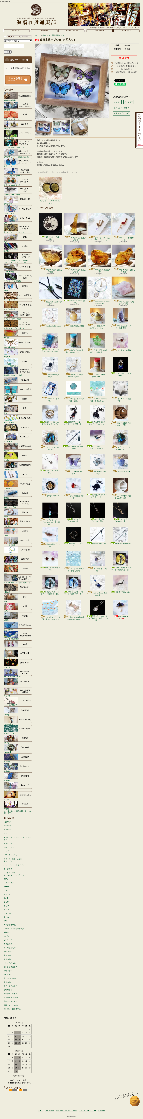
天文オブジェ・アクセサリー (18, 228)
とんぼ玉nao (18, 626)
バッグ (6, 890)
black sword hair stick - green (73, 439)
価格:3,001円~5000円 (121, 113)
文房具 (18, 247)
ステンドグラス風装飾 (18, 277)
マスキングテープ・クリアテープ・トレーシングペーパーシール (18, 257)
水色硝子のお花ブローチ (97, 464)
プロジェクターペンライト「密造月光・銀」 (50, 585)
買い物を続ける (127, 69)
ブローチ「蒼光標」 (50, 391)
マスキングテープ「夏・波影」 (74, 391)
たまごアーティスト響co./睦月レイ (18, 578)
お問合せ (99, 30)
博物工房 (18, 663)
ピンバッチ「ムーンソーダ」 (121, 366)
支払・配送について (44, 30)
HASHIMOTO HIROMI (18, 673)
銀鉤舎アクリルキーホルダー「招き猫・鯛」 (74, 415)
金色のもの (8, 982)
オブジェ (7, 894)
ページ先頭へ (135, 1102)
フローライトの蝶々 (73, 464)
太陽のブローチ (50, 487)
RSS (13, 1090)
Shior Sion (18, 522)
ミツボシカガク (18, 729)
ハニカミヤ (18, 682)
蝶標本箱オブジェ (59, 35)
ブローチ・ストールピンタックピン (13, 860)
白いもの (7, 975)
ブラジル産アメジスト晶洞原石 (121, 318)
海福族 (6, 932)
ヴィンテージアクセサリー (18, 143)
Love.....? (18, 786)
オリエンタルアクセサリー (18, 181)
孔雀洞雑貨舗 (18, 465)
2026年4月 (7, 826)
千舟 (18, 597)
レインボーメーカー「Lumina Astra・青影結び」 (50, 514)
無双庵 (18, 739)
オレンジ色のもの (10, 967)
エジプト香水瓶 (18, 305)
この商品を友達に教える (126, 66)
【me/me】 (18, 748)
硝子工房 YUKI (18, 418)
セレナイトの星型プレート (121, 391)
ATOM (23, 1090)
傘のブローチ (120, 609)
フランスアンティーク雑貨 (14, 929)
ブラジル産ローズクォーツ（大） (123, 291)
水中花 (18, 333)
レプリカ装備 (18, 268)
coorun (18, 475)
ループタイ (8, 869)
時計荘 (18, 616)
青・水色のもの (10, 948)
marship (18, 710)
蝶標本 (18, 286)
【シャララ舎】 (18, 541)
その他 (6, 936)
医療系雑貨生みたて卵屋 (18, 371)
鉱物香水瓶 (18, 200)
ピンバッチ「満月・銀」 (50, 226)
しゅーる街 (18, 550)
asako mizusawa (18, 343)
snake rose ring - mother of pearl (74, 367)
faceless (18, 795)
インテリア (8, 940)
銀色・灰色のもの (10, 986)
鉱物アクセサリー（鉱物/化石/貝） (18, 153)
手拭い (6, 879)
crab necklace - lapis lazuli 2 (97, 585)
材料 (5, 921)
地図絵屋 (18, 588)
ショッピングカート (127, 30)
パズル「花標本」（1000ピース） (97, 367)
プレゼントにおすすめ (12, 1009)
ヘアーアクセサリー (11, 855)
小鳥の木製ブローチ (50, 537)
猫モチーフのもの (10, 1001)
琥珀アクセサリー (18, 162)
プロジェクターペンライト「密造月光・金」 (121, 561)
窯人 (18, 409)
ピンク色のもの (10, 963)
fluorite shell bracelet (50, 317)
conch (18, 513)
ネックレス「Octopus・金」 (120, 512)
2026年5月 (7, 822)
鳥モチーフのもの (10, 994)
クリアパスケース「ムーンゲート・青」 (50, 342)
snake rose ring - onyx (50, 367)
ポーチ (6, 887)
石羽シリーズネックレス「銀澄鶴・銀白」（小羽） (97, 610)
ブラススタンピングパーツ (18, 324)
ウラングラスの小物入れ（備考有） (97, 343)
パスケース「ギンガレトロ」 (75, 290)
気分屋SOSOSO (18, 447)
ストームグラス (18, 296)
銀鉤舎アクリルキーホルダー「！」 (97, 488)
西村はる (18, 692)
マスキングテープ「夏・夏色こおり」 (97, 391)
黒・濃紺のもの (10, 978)
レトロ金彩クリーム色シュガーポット (97, 318)
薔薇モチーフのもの (11, 1005)
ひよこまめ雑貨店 (18, 701)
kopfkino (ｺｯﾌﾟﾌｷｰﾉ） (18, 503)
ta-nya (18, 569)
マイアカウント (17, 36)
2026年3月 (7, 830)
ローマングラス (18, 209)
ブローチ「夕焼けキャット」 (123, 227)
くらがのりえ (18, 484)
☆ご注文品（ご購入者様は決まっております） (17, 812)
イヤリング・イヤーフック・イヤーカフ (17, 838)
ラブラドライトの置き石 (50, 440)
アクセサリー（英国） (18, 190)
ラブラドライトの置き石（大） (121, 440)
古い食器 (18, 106)
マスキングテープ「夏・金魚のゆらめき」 (50, 610)
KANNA (18, 428)
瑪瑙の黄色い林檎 (74, 317)
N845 (18, 399)
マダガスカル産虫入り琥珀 (75, 227)
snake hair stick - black (97, 535)
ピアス (6, 833)
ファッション (9, 883)
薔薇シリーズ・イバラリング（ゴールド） (50, 415)
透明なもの (8, 990)
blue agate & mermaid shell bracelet (99, 291)
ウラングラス (18, 134)
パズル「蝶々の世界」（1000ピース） (74, 343)
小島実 (18, 494)
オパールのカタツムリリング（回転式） (97, 439)
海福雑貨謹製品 (18, 96)
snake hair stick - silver (121, 535)
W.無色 (18, 805)
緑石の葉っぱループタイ (50, 291)
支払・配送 (49, 1111)
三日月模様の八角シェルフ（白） (121, 488)
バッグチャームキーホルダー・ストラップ (14, 874)
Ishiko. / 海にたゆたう (18, 362)
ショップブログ (71, 30)
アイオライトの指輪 (97, 561)
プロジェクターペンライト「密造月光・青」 (74, 585)
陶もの (6, 910)
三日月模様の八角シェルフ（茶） (121, 415)
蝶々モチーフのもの (11, 998)
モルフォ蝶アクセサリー (18, 172)
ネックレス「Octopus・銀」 (73, 512)
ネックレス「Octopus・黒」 (97, 512)
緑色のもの (8, 955)
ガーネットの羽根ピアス (50, 561)
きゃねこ (18, 456)
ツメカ (18, 607)
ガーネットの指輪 (121, 342)
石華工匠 (18, 560)
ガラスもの (8, 913)
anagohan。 (18, 352)
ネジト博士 (18, 654)
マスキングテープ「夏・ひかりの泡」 (74, 561)
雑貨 (18, 238)
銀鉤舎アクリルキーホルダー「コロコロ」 (97, 415)
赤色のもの (8, 944)
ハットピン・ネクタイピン (14, 865)
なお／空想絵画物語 (18, 635)
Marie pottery (18, 720)
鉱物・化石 (18, 219)
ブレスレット (9, 847)
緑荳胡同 (18, 776)
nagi (18, 644)
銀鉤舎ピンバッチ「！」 (73, 536)
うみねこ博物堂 (18, 390)
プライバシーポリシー (87, 1111)
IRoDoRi (18, 381)
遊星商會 (18, 758)
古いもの (18, 124)
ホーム (16, 30)
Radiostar (18, 767)
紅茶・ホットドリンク (18, 115)
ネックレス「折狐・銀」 (50, 464)
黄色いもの (8, 952)
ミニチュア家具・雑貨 (18, 315)
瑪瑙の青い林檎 (121, 463)
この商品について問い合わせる (127, 63)
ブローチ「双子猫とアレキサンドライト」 (99, 227)
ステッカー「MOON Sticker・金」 (50, 190)
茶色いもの (8, 971)
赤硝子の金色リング (74, 488)
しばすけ (18, 531)
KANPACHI (18, 437)
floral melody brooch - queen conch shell (73, 610)
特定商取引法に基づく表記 (126, 72)
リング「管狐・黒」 (121, 584)
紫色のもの (8, 959)
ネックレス (8, 843)
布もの (6, 906)
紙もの (6, 902)
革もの (6, 917)
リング (6, 851)
